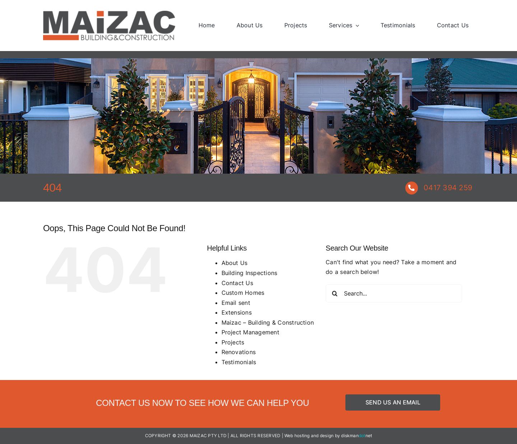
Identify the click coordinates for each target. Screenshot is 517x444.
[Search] (335, 293)
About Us (235, 262)
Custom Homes (243, 292)
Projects (233, 342)
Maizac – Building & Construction (268, 322)
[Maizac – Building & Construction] (109, 13)
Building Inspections (250, 272)
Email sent (236, 302)
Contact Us (237, 283)
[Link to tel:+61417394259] (411, 188)
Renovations (239, 352)
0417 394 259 (448, 187)
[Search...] (394, 293)
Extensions (237, 312)
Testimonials (239, 362)
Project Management (250, 332)
